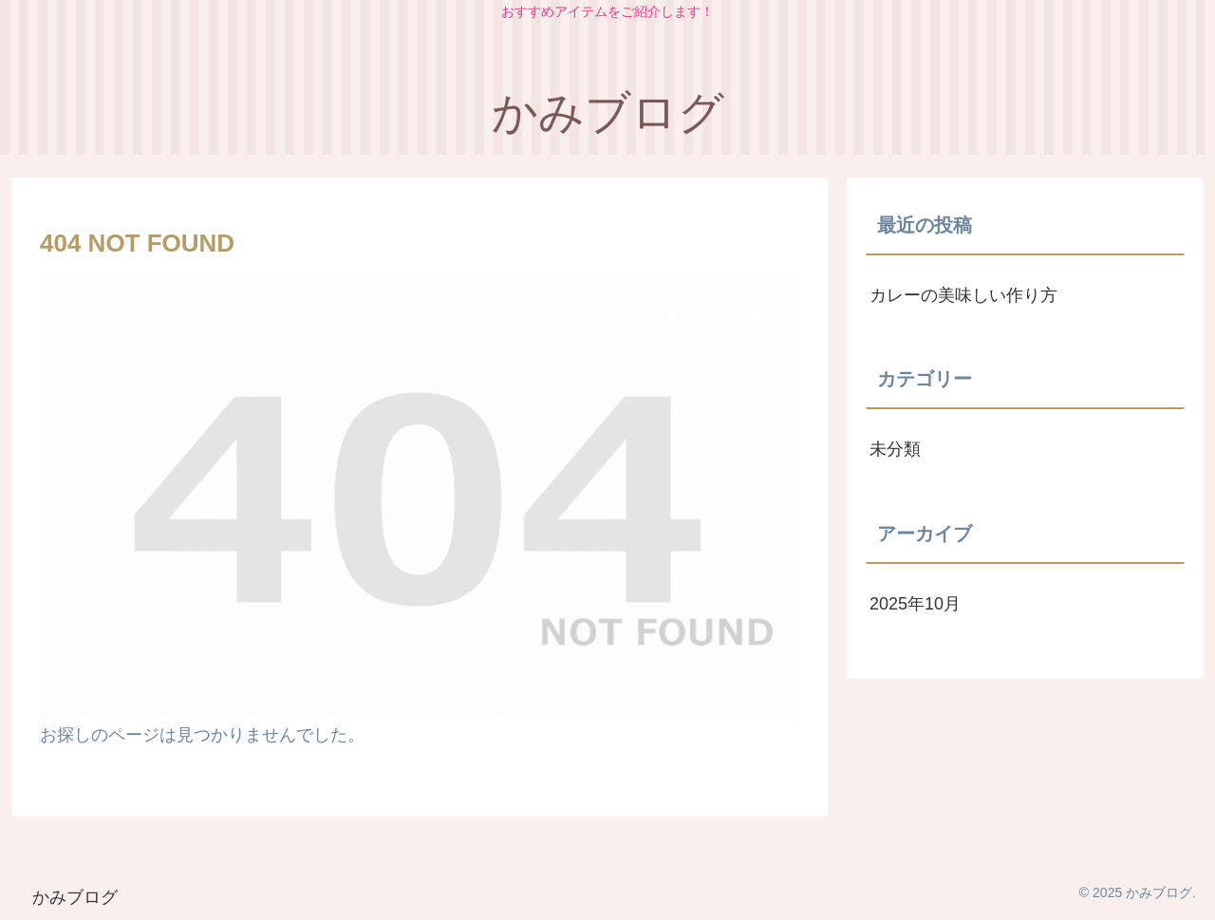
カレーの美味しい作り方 (963, 295)
